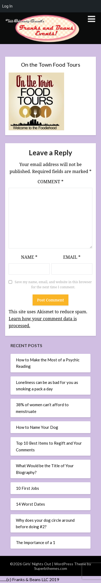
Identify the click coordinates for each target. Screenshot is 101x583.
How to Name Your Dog (37, 427)
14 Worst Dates (30, 504)
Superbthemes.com (50, 568)
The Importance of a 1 (35, 542)
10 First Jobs (27, 488)
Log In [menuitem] (7, 6)
